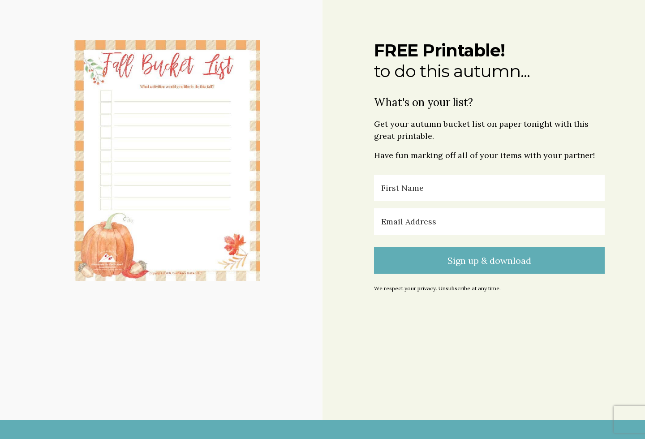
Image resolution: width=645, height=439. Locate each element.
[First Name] (489, 188)
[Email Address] (489, 221)
